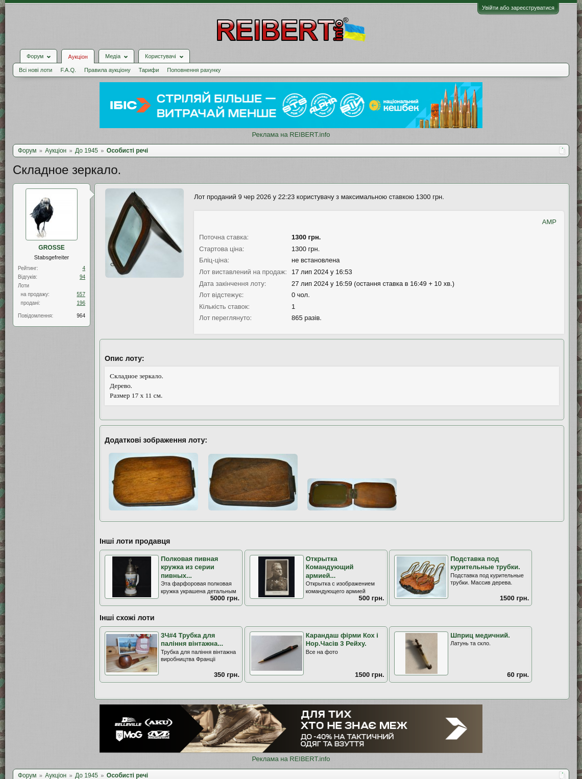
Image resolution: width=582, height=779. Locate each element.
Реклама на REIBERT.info (291, 134)
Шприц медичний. (480, 635)
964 (81, 316)
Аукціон (77, 57)
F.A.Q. (68, 70)
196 (81, 303)
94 (82, 277)
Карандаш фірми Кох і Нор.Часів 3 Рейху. (342, 639)
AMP (549, 222)
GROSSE (51, 247)
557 (81, 294)
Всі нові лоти (35, 70)
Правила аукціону (107, 70)
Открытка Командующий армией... (330, 567)
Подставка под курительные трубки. (485, 563)
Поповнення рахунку (194, 70)
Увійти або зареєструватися (518, 8)
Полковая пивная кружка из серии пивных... (189, 567)
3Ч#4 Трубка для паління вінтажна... (192, 639)
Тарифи (149, 70)
